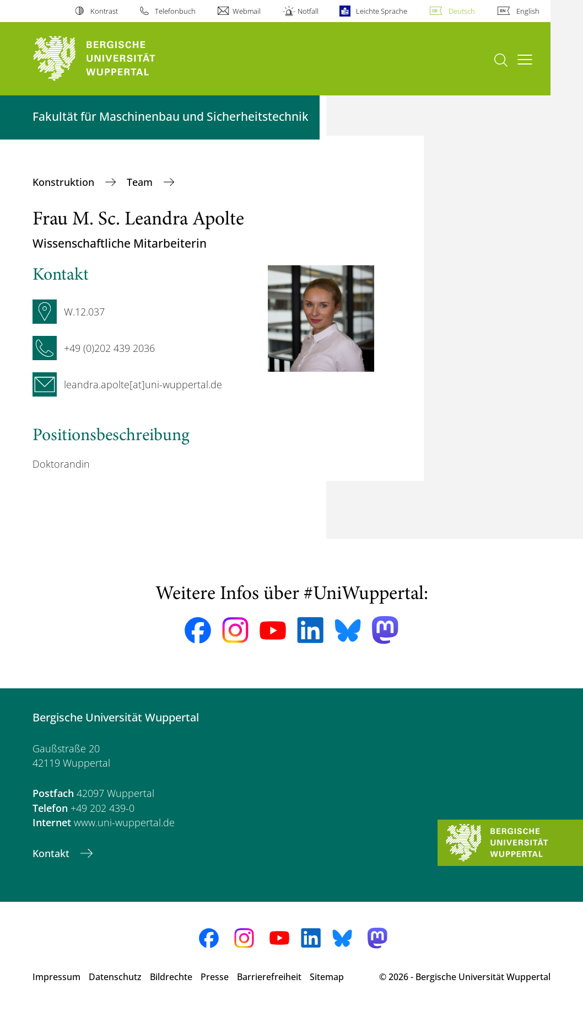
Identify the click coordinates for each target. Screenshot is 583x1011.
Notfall (308, 11)
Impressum (56, 977)
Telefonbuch (175, 11)
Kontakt (52, 853)
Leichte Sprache (381, 11)
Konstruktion (65, 182)
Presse (215, 977)
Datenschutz (115, 977)
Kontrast (104, 11)
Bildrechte (171, 977)
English (527, 11)
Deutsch (462, 11)
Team (141, 182)
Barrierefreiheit (269, 977)
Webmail (247, 11)
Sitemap (327, 977)
